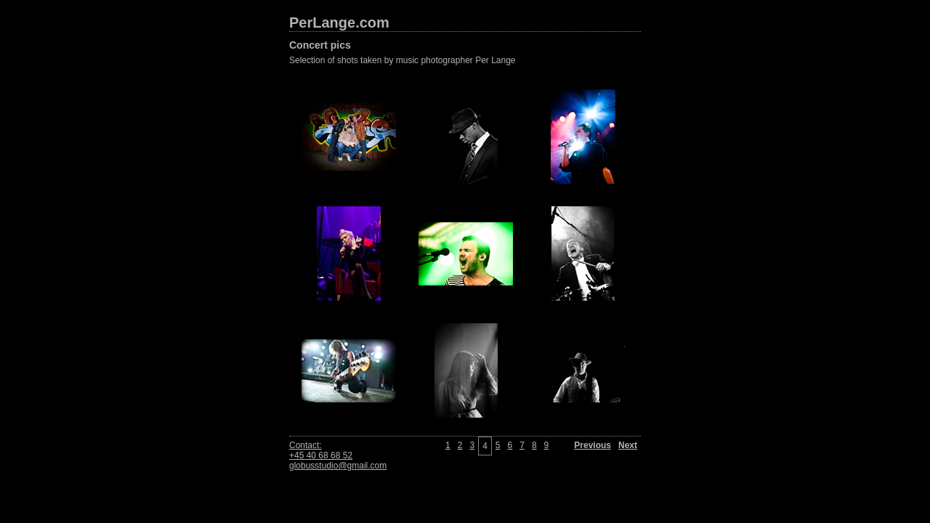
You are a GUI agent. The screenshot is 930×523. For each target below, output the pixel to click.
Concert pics (320, 45)
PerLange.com (339, 23)
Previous (592, 445)
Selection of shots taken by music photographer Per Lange (402, 60)
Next (627, 445)
